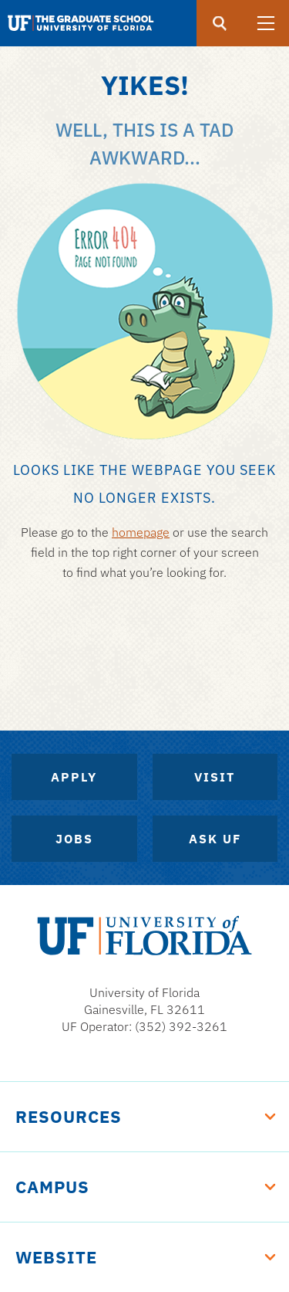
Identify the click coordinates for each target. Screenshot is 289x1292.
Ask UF (215, 838)
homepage (141, 532)
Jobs (74, 838)
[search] (220, 23)
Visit (214, 777)
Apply (74, 777)
